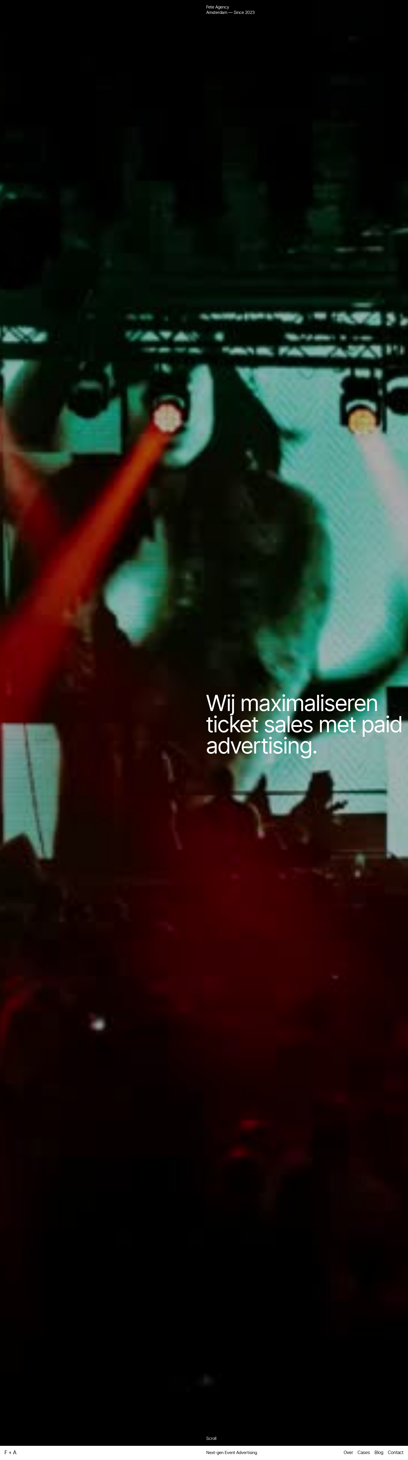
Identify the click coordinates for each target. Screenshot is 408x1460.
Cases (364, 1452)
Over (348, 1452)
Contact (395, 1452)
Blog (379, 1452)
